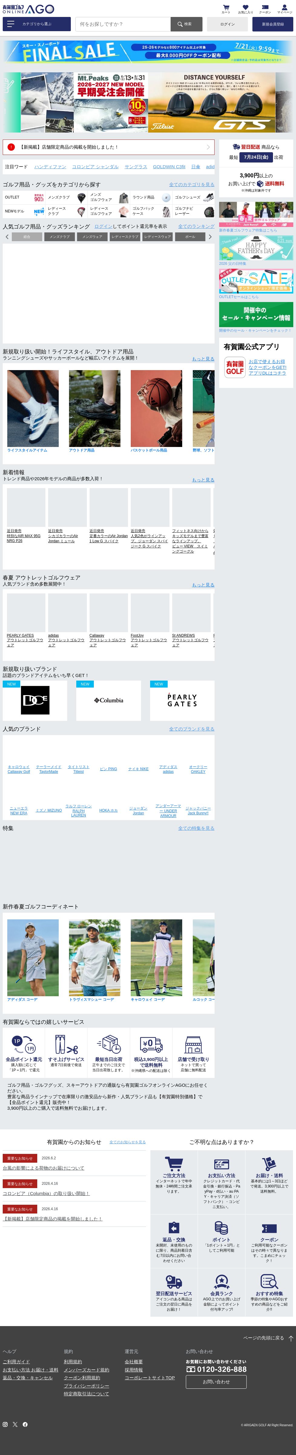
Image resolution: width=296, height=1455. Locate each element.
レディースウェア (157, 236)
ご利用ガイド (16, 1361)
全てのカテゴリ (192, 184)
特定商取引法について (86, 1393)
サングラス (136, 166)
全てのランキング (196, 226)
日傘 (195, 166)
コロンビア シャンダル (95, 166)
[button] (12, 102)
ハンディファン (50, 166)
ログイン (227, 24)
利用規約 (73, 1361)
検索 (188, 24)
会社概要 (134, 1361)
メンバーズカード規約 (86, 1369)
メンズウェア (92, 236)
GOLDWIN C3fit (169, 166)
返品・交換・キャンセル (28, 1377)
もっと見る (203, 358)
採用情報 (134, 1369)
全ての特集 (196, 828)
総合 (27, 236)
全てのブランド (192, 728)
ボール (190, 236)
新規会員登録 (273, 24)
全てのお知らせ (128, 1142)
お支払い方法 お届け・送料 (30, 1369)
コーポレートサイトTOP (150, 1377)
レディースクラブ (125, 236)
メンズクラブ (60, 236)
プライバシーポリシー (86, 1385)
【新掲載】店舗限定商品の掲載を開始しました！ (69, 146)
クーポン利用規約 (82, 1377)
